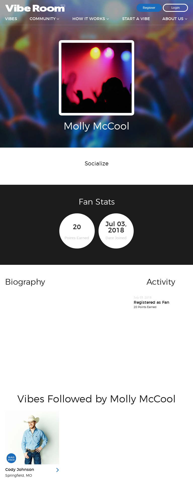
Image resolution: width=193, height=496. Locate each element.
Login (175, 7)
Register (149, 7)
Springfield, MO (18, 475)
